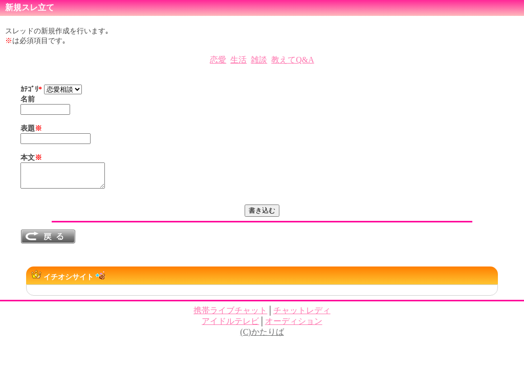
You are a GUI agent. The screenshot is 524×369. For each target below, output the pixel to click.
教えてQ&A (292, 59)
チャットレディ (302, 315)
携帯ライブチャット (230, 315)
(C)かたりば (261, 336)
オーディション (293, 325)
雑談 (259, 59)
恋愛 (218, 59)
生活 (238, 59)
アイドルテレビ (230, 325)
